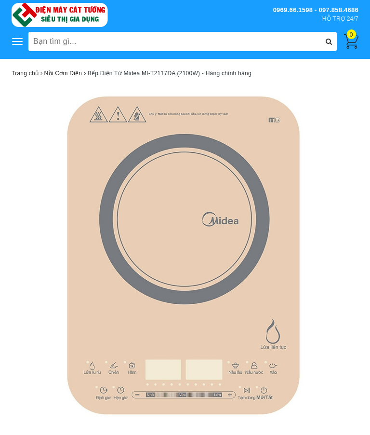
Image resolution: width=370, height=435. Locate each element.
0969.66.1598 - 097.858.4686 (315, 10)
